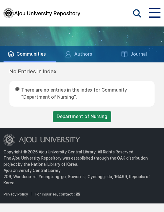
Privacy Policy (16, 194)
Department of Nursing (82, 116)
